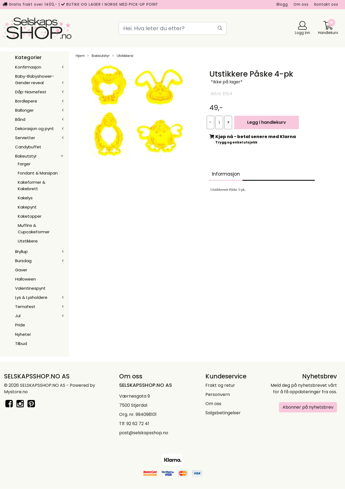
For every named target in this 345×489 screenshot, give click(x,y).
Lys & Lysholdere (31, 297)
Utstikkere (28, 241)
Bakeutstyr (26, 156)
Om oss (301, 4)
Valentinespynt (30, 288)
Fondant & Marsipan (38, 173)
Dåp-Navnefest (30, 92)
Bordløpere (26, 101)
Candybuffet (28, 147)
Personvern (217, 394)
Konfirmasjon (28, 67)
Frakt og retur (220, 385)
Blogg (282, 4)
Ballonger (24, 110)
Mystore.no (16, 392)
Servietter (25, 138)
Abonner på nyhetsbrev (307, 407)
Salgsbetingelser (223, 413)
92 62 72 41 (137, 423)
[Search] (172, 28)
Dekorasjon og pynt (34, 128)
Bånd (20, 119)
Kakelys (25, 198)
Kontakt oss (326, 4)
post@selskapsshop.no (143, 433)
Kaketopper (30, 216)
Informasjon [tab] (226, 174)
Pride (20, 325)
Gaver (21, 270)
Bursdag (23, 261)
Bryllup (21, 251)
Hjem (80, 55)
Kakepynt (27, 207)
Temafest (25, 306)
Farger (24, 164)
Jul (17, 316)
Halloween (25, 279)
